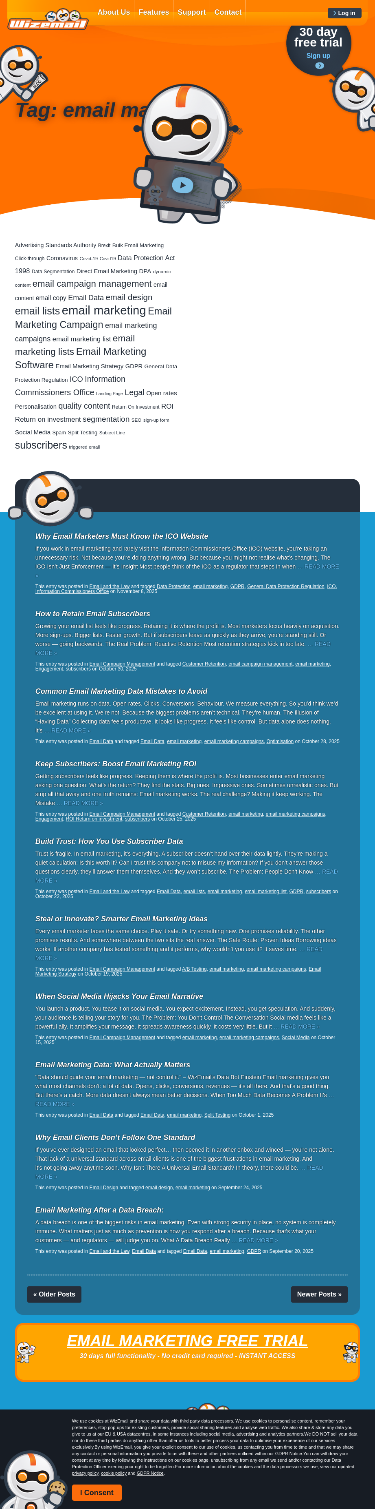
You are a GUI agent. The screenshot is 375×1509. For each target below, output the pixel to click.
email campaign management (260, 664)
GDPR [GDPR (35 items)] (134, 366)
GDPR (237, 586)
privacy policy (85, 1473)
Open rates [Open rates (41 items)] (161, 392)
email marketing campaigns (234, 741)
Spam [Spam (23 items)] (59, 432)
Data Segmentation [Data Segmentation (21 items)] (53, 271)
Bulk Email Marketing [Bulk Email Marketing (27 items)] (138, 245)
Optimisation (280, 741)
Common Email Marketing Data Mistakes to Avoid (121, 691)
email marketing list (266, 891)
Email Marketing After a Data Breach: (99, 1210)
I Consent (97, 1493)
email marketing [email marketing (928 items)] (104, 310)
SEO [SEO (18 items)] (137, 420)
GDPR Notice (150, 1473)
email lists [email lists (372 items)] (37, 310)
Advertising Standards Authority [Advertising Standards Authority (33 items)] (55, 245)
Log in (346, 13)
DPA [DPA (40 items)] (145, 271)
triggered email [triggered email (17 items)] (84, 447)
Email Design (104, 1187)
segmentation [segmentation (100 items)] (106, 419)
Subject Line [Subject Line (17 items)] (112, 432)
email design (159, 1187)
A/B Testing (194, 969)
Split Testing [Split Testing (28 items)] (82, 432)
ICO (331, 586)
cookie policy (114, 1473)
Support (192, 12)
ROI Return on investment (94, 819)
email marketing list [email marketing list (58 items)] (82, 339)
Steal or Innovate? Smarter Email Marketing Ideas (121, 919)
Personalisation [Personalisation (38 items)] (36, 406)
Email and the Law (110, 586)
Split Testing (217, 1115)
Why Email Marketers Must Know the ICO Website (121, 536)
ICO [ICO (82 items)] (76, 379)
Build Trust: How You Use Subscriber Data (109, 841)
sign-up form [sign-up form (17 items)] (156, 420)
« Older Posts (54, 1294)
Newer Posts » (319, 1294)
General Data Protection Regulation (285, 586)
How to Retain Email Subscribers (92, 614)
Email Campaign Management (122, 664)
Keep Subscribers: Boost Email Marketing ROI (115, 764)
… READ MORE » (67, 730)
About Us (113, 12)
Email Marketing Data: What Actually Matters (112, 1065)
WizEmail (48, 19)
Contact (227, 12)
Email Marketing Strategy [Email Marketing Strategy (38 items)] (89, 366)
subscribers (78, 669)
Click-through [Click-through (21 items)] (30, 258)
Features (153, 12)
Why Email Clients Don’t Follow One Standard (115, 1137)
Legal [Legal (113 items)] (135, 392)
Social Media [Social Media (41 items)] (32, 432)
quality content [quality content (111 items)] (84, 405)
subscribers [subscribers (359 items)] (41, 445)
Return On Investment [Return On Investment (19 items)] (135, 407)
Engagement (49, 669)
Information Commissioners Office (72, 591)
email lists (194, 891)
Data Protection (174, 586)
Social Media (296, 1037)
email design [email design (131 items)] (128, 297)
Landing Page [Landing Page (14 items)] (109, 393)
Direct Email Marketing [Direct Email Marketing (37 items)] (107, 271)
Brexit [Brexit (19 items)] (104, 245)
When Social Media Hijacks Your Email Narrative (119, 996)
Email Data (102, 741)
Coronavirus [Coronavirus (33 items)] (62, 258)
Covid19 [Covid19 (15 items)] (108, 258)
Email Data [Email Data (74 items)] (86, 298)
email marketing (210, 586)
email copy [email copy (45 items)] (51, 297)
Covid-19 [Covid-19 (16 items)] (88, 258)
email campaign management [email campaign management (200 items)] (92, 284)
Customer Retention (204, 664)
